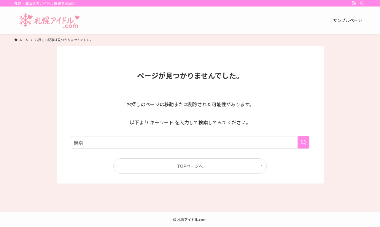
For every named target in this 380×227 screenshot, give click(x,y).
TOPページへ (190, 166)
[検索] (362, 3)
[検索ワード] (190, 142)
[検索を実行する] (303, 142)
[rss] (354, 3)
